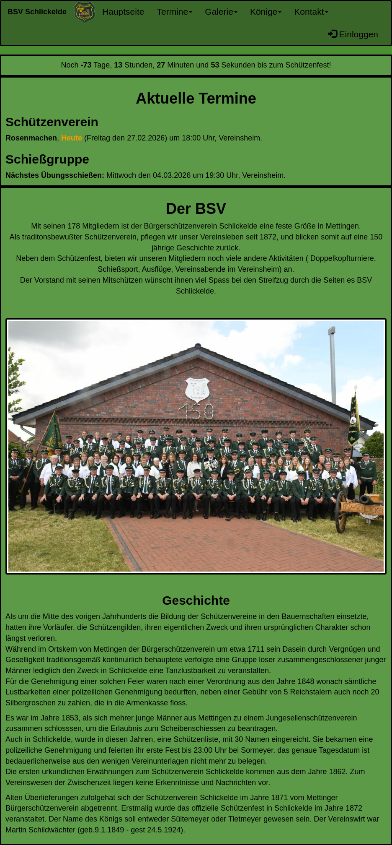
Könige (265, 11)
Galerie (221, 11)
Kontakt (311, 11)
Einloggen (353, 34)
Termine (174, 11)
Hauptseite (123, 11)
